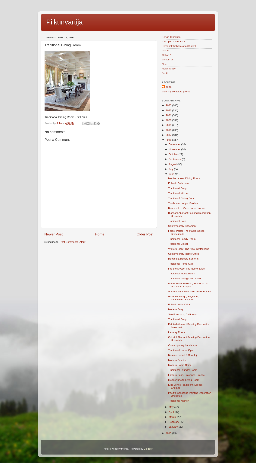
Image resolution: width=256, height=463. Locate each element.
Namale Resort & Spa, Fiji (182, 355)
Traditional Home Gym (181, 263)
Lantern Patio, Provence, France (186, 375)
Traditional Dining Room (181, 198)
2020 (169, 120)
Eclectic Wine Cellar (179, 304)
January (174, 426)
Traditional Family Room (182, 239)
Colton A (166, 55)
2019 (169, 125)
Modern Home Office (180, 365)
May (171, 407)
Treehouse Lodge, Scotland (183, 203)
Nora (164, 64)
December (175, 144)
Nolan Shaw (169, 68)
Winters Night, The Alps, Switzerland (188, 248)
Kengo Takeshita (171, 37)
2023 (169, 105)
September (175, 159)
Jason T (166, 50)
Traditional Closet (178, 243)
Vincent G (167, 59)
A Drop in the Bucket (173, 41)
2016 (169, 140)
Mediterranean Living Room (183, 379)
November (175, 149)
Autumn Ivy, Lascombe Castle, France (189, 291)
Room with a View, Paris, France (186, 208)
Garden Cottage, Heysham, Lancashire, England (183, 298)
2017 (169, 135)
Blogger (148, 448)
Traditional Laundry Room (182, 370)
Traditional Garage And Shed (184, 278)
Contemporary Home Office (183, 253)
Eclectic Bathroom (178, 183)
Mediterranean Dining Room (184, 178)
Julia (168, 86)
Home (99, 234)
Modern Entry (175, 309)
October (174, 154)
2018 (169, 130)
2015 (169, 433)
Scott (165, 73)
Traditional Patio (177, 221)
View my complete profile (176, 91)
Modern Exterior (177, 360)
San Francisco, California (182, 314)
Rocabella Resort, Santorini (183, 258)
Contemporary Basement (182, 226)
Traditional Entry (177, 188)
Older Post (145, 234)
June (172, 174)
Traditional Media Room (181, 273)
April (172, 412)
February (174, 421)
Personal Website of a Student (179, 46)
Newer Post (53, 234)
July (171, 169)
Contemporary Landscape (182, 345)
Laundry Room (176, 332)
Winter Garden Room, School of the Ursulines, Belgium (188, 285)
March (172, 417)
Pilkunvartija (64, 22)
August (173, 164)
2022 (169, 110)
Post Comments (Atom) (73, 242)
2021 (169, 115)
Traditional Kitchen (178, 193)
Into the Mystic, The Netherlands (186, 268)
